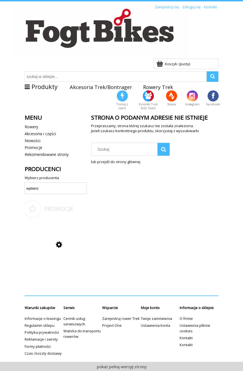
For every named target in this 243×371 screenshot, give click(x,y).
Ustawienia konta (155, 325)
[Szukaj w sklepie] (126, 149)
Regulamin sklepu (40, 325)
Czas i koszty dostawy (43, 353)
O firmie (186, 318)
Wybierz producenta (42, 178)
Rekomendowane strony (47, 154)
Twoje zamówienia (156, 318)
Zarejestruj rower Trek (121, 318)
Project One (112, 325)
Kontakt (186, 337)
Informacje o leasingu (43, 318)
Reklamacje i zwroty (41, 339)
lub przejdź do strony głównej (115, 161)
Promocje (33, 147)
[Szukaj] (163, 149)
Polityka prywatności (42, 332)
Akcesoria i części (40, 133)
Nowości (32, 140)
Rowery (31, 126)
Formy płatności (38, 346)
